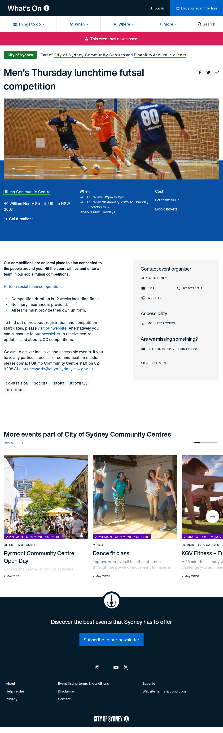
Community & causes (200, 545)
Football (78, 383)
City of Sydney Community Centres (89, 55)
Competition (17, 383)
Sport (59, 383)
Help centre (15, 691)
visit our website (52, 328)
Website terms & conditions (164, 691)
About (10, 683)
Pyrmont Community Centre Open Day (39, 557)
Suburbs (149, 683)
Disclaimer (66, 691)
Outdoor (14, 390)
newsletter (51, 334)
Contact (64, 699)
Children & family (19, 545)
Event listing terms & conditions (83, 683)
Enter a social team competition (32, 286)
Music (98, 545)
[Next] (212, 516)
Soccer (41, 383)
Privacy (11, 699)
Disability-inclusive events (160, 55)
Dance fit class (111, 553)
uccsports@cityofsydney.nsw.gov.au (60, 369)
